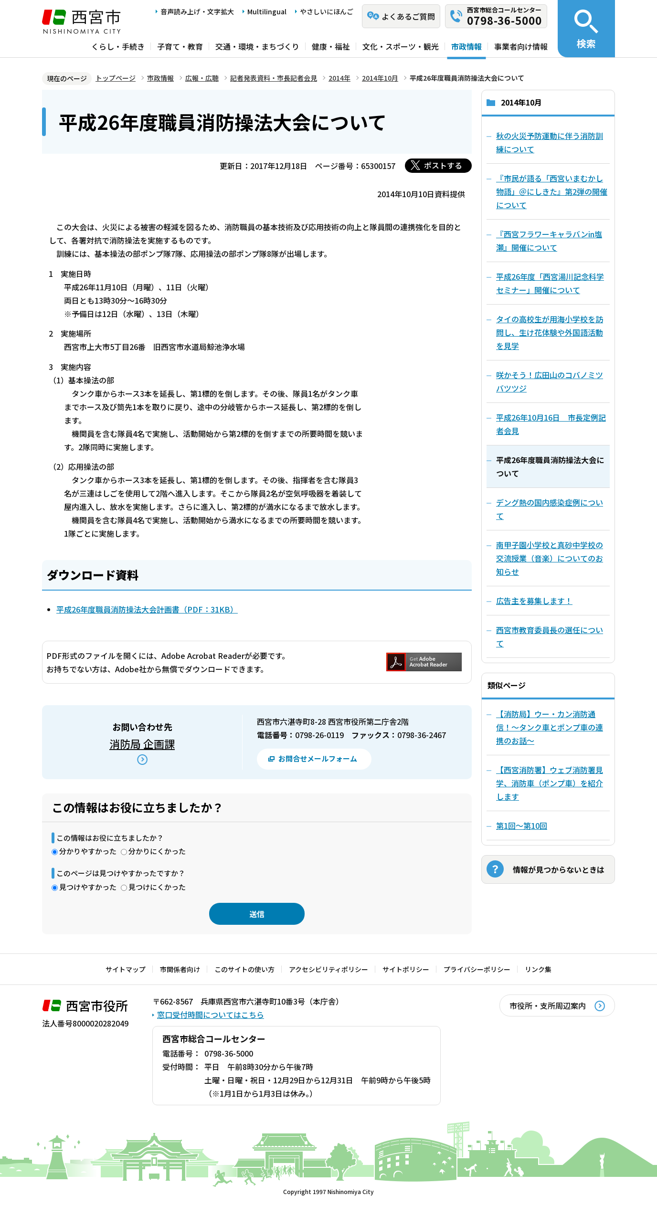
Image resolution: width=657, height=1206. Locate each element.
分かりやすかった (88, 851)
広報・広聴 (202, 78)
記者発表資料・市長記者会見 (273, 78)
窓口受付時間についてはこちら (210, 1014)
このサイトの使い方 (244, 969)
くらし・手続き (118, 46)
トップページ (115, 78)
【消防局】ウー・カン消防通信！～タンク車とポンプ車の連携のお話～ (549, 727)
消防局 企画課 (142, 743)
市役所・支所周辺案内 (547, 1005)
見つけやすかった (88, 887)
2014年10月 (380, 78)
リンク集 (538, 969)
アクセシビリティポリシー (328, 969)
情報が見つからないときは (558, 869)
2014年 (339, 78)
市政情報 (466, 46)
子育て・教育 (180, 46)
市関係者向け (180, 969)
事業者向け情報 (521, 46)
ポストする (443, 165)
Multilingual (266, 11)
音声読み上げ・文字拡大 (197, 11)
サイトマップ (126, 969)
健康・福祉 (331, 46)
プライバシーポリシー (477, 969)
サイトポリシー (405, 969)
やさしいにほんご (326, 11)
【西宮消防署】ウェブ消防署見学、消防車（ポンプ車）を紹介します (549, 783)
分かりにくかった (157, 851)
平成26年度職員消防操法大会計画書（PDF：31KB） (147, 609)
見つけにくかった (157, 887)
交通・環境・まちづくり (257, 46)
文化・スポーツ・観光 (400, 46)
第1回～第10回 (521, 825)
